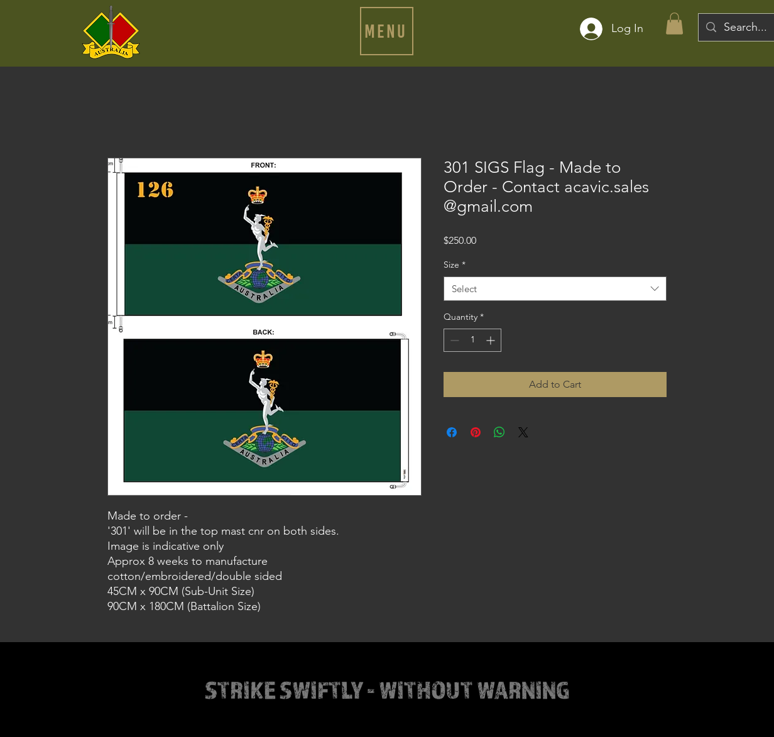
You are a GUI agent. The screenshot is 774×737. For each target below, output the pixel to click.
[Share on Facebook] (451, 432)
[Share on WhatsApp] (499, 432)
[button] (386, 31)
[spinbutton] (472, 340)
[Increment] (491, 340)
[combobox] (555, 288)
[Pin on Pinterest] (475, 432)
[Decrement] (453, 340)
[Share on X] (523, 432)
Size (455, 264)
